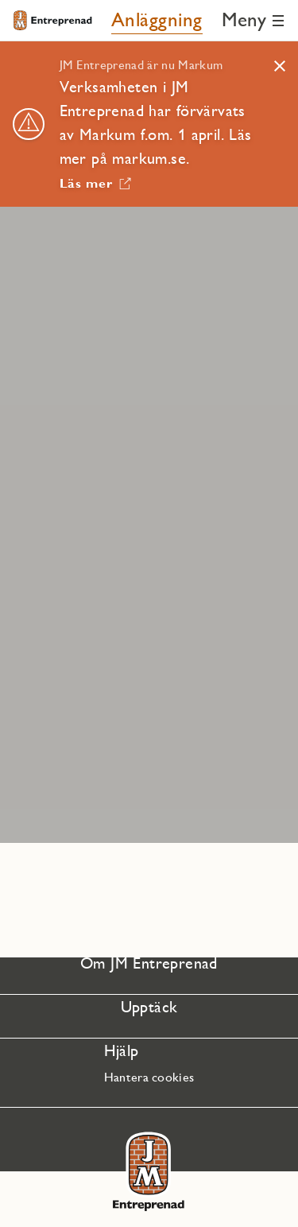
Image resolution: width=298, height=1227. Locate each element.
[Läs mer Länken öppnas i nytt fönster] (96, 180)
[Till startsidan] (52, 20)
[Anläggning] (157, 20)
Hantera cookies (149, 1077)
